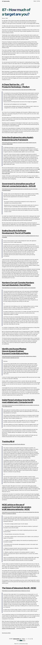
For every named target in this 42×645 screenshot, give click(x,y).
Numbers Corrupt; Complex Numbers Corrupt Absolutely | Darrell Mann (18, 283)
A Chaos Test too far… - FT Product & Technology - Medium (15, 85)
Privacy (23, 638)
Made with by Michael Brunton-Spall (21, 643)
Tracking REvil (8, 441)
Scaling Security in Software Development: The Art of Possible (16, 231)
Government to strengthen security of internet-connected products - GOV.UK (19, 184)
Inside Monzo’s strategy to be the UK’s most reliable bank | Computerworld (18, 401)
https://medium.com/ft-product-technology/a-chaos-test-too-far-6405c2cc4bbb (19, 89)
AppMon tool (31, 177)
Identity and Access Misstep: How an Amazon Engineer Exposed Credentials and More (15, 351)
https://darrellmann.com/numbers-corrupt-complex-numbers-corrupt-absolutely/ (19, 287)
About (35, 1)
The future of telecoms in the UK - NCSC (19, 588)
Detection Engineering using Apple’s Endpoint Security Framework (17, 138)
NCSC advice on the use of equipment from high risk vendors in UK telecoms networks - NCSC (16, 507)
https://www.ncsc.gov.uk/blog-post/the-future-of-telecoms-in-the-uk (16, 590)
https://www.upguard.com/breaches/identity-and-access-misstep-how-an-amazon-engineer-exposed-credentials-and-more (19, 357)
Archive (38, 1)
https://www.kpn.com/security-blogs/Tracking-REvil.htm (13, 444)
